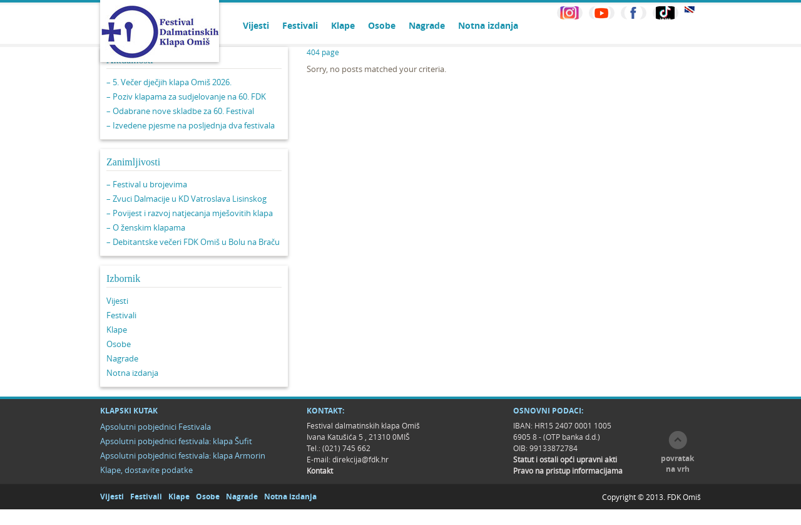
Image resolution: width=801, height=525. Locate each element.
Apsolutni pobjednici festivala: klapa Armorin (182, 455)
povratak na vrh (677, 463)
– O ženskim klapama (145, 227)
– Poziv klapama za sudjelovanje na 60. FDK (186, 96)
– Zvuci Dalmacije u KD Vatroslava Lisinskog (186, 198)
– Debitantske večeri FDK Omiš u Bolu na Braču (193, 241)
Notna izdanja (488, 25)
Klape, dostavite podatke (146, 470)
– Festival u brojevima (146, 184)
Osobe (381, 25)
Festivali (300, 25)
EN (690, 9)
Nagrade (427, 25)
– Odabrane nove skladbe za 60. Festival (180, 111)
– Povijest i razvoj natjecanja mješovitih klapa (189, 213)
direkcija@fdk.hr (360, 459)
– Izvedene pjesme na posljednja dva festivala (190, 125)
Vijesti (256, 25)
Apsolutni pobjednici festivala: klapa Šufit (176, 441)
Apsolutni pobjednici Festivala (155, 426)
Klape (343, 25)
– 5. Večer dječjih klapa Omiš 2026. (169, 82)
